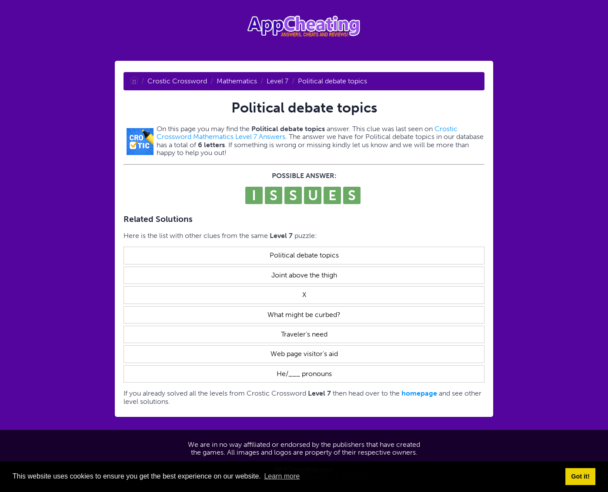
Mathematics (237, 81)
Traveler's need (304, 334)
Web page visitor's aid (304, 354)
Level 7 (277, 81)
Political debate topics (332, 81)
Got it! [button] (580, 476)
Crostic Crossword (177, 81)
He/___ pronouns (304, 374)
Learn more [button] (282, 476)
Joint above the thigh (304, 275)
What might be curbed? (304, 314)
